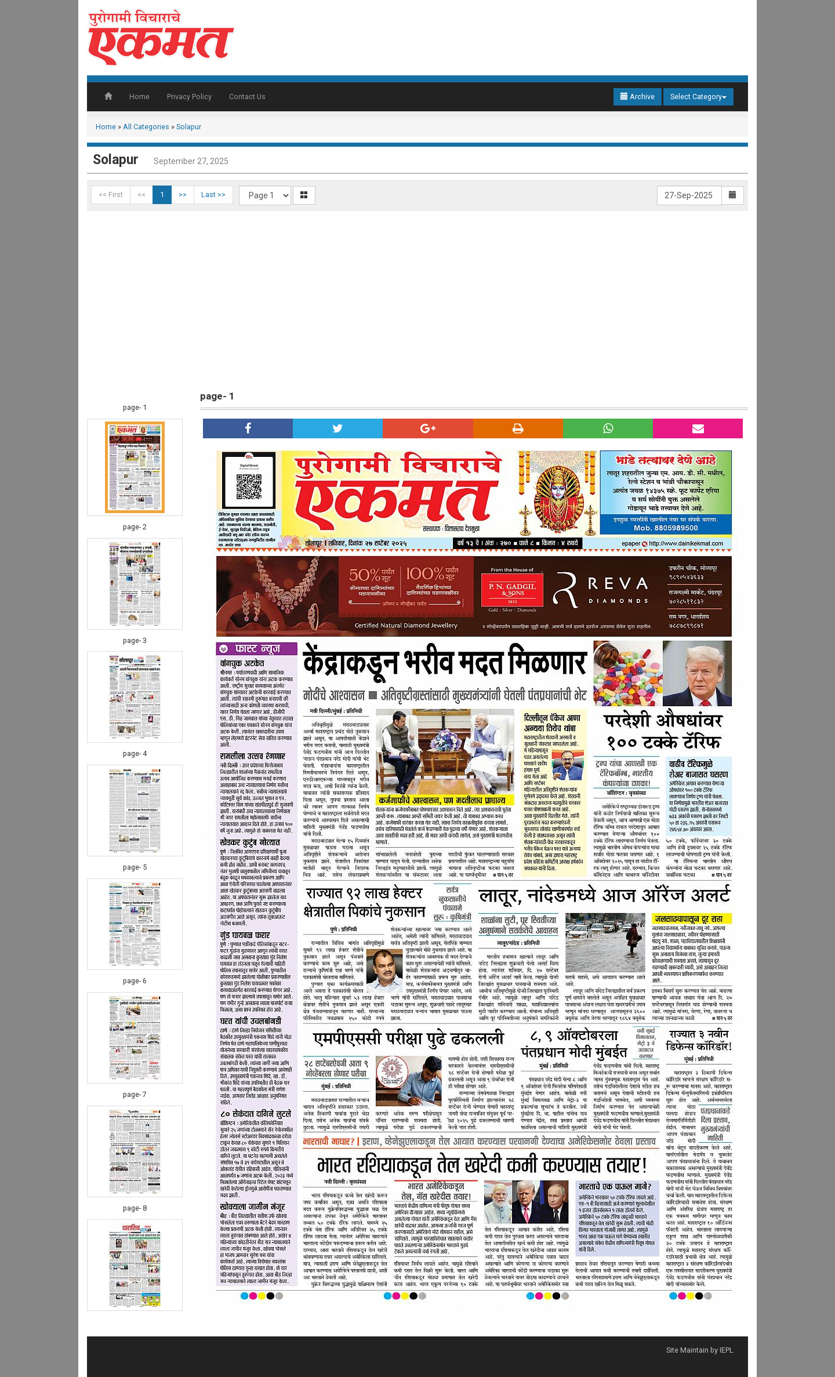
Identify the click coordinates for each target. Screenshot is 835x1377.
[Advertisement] (417, 298)
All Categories (146, 126)
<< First (111, 194)
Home (139, 96)
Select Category (698, 96)
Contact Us (247, 96)
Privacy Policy (189, 96)
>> (183, 194)
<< (141, 194)
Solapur (188, 126)
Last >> (213, 194)
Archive (637, 96)
